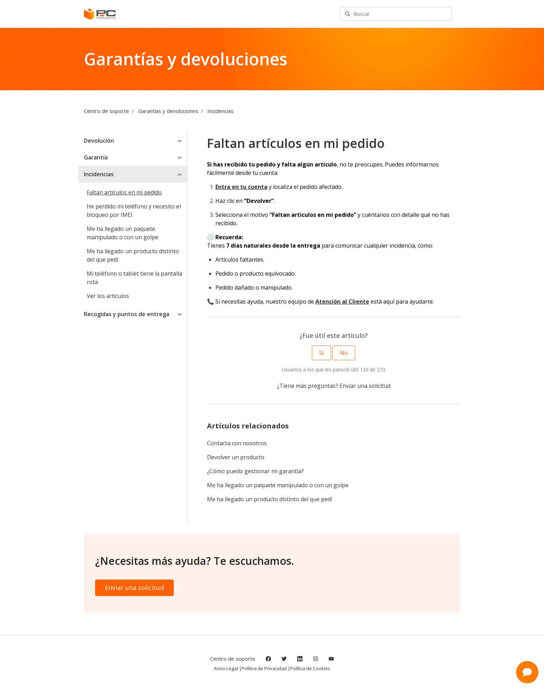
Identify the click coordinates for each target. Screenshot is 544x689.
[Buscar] (396, 14)
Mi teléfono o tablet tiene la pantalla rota (134, 278)
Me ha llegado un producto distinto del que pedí (269, 499)
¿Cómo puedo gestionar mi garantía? (255, 471)
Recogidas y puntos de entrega (126, 314)
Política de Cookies (310, 668)
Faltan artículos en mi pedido (124, 192)
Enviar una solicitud (365, 386)
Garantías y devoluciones (168, 110)
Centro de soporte (106, 110)
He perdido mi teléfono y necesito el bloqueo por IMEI (134, 211)
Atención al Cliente (342, 301)
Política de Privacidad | (266, 668)
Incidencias (220, 110)
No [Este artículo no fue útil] (344, 353)
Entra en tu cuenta (241, 187)
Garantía (96, 157)
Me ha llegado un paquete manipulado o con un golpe (278, 485)
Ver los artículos (108, 296)
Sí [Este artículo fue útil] (321, 353)
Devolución (99, 140)
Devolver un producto (235, 457)
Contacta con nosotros (237, 443)
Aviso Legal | (228, 668)
